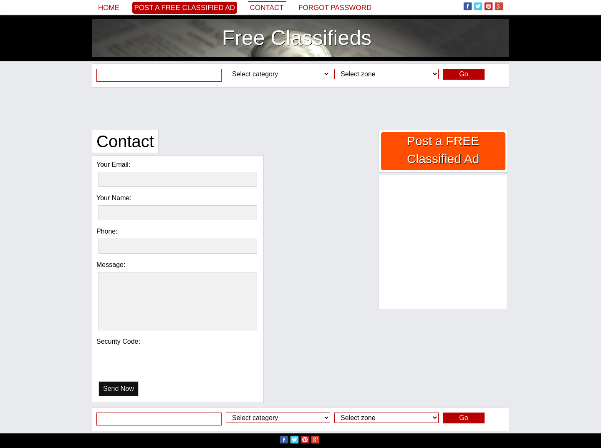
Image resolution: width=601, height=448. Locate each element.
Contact (267, 8)
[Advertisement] (300, 108)
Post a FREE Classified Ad (184, 8)
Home (108, 8)
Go (463, 74)
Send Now (118, 388)
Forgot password (334, 8)
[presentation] (141, 358)
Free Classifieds (296, 38)
